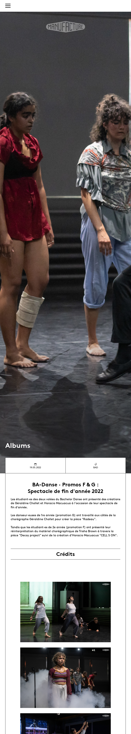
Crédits (65, 554)
